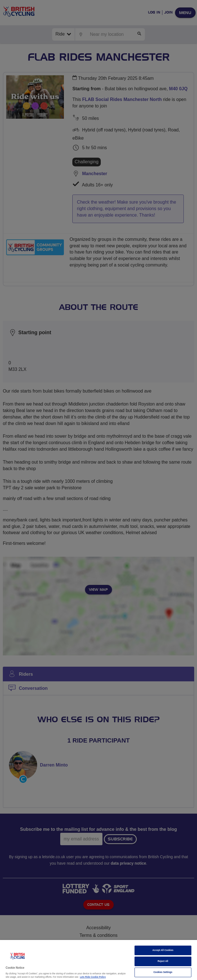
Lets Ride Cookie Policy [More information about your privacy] (93, 977)
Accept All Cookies (162, 950)
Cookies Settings (162, 972)
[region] (98, 960)
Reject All (163, 961)
